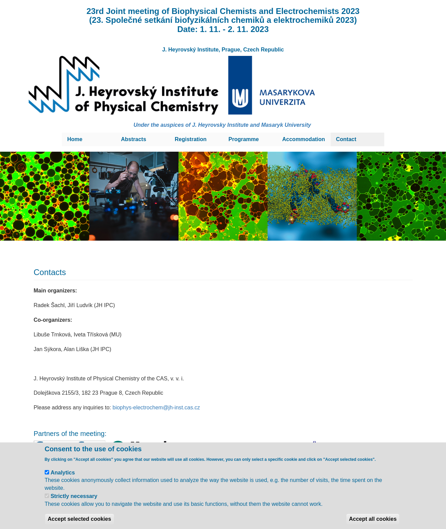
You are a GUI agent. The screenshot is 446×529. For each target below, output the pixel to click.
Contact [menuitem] (346, 139)
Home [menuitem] (74, 139)
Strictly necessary (74, 504)
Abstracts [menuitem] (133, 139)
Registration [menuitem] (190, 139)
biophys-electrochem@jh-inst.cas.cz (156, 407)
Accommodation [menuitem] (303, 139)
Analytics (63, 480)
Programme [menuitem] (244, 139)
